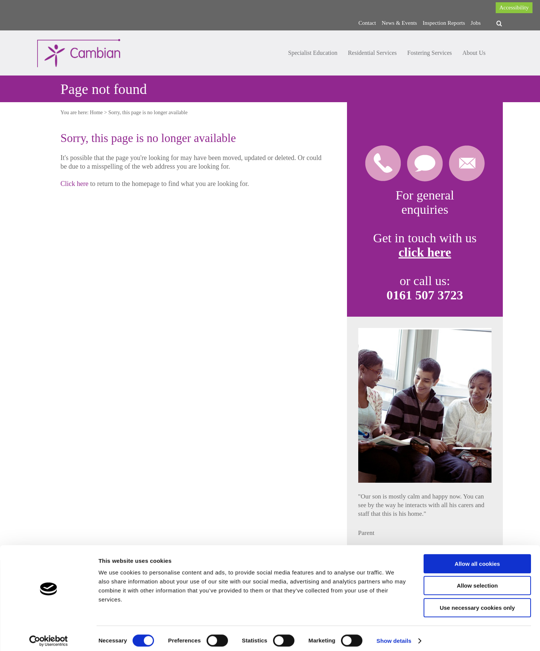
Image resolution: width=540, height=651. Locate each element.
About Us (474, 53)
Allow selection (477, 581)
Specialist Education (312, 53)
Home (96, 112)
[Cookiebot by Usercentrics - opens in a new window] (48, 636)
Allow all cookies (477, 559)
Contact (367, 23)
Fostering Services (429, 53)
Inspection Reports (443, 23)
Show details (394, 636)
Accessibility (514, 8)
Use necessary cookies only (477, 603)
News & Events (399, 23)
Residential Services (372, 53)
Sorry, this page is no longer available (147, 112)
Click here (74, 183)
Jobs (476, 23)
